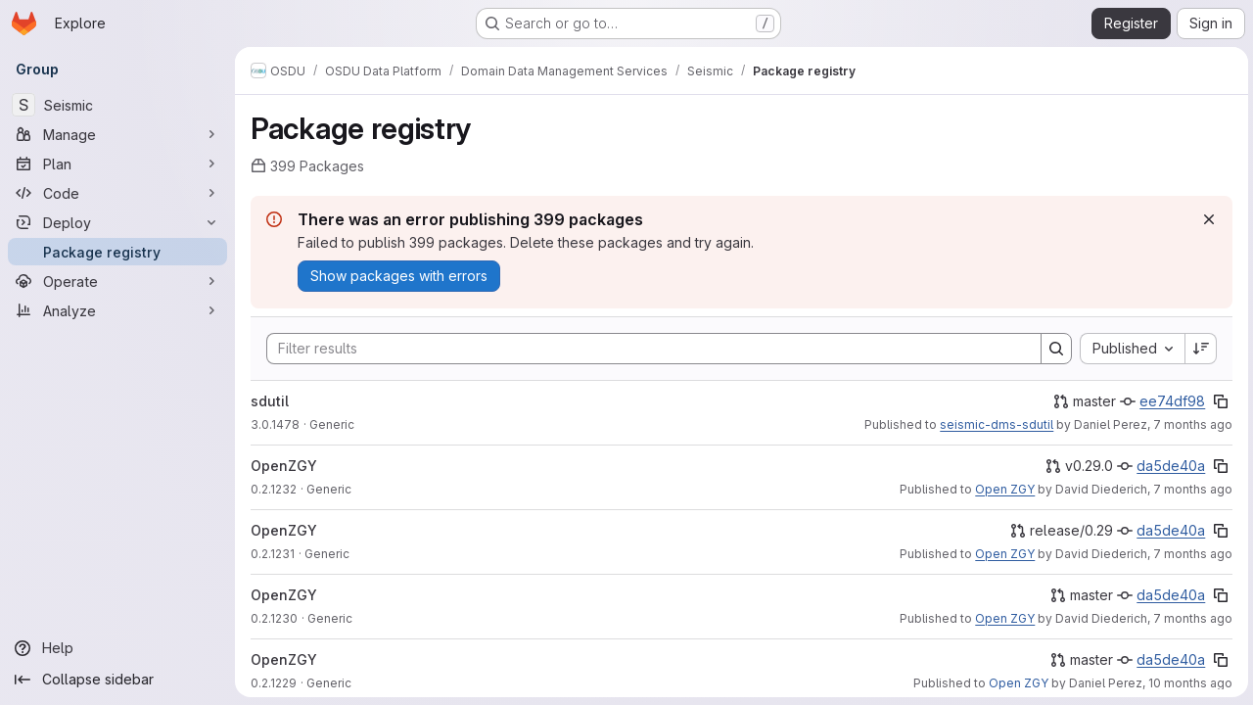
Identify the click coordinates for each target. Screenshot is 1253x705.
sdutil (270, 401)
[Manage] (117, 134)
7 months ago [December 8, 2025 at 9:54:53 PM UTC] (1190, 553)
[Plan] (117, 163)
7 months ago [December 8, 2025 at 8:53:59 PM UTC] (1190, 618)
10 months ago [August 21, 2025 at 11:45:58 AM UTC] (1187, 683)
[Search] (642, 348)
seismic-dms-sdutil (993, 424)
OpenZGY (284, 465)
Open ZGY (1002, 489)
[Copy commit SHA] (1218, 401)
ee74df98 (1169, 401)
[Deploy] (117, 222)
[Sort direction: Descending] (1198, 348)
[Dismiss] (1206, 219)
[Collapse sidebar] (117, 679)
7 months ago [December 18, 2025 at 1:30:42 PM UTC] (1190, 424)
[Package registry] (117, 251)
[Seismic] (117, 104)
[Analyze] (117, 310)
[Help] (117, 648)
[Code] (117, 193)
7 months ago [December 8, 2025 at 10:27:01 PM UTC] (1190, 489)
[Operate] (117, 281)
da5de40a (1168, 465)
